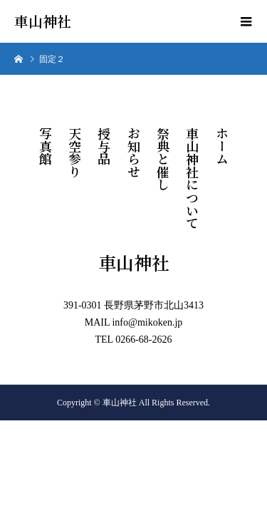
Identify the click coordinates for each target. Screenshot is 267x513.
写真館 (45, 146)
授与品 (104, 146)
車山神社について (192, 178)
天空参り (75, 152)
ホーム (222, 146)
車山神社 (42, 21)
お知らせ (134, 152)
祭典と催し (163, 159)
